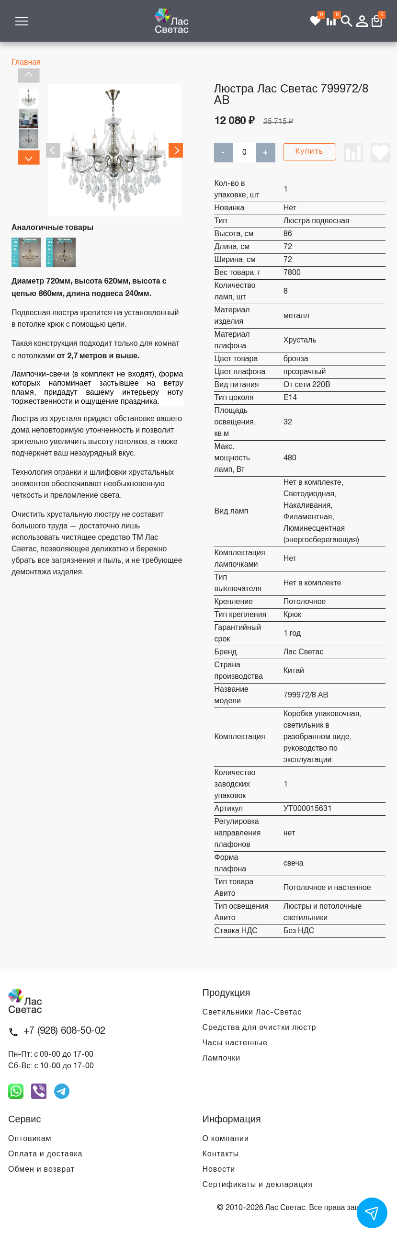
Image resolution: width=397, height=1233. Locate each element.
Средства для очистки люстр (260, 1028)
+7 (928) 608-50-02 (64, 1031)
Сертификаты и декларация (258, 1185)
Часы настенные (235, 1043)
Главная (26, 62)
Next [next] (28, 157)
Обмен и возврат (41, 1169)
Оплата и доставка (45, 1154)
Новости (219, 1169)
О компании (226, 1139)
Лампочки (222, 1058)
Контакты (221, 1154)
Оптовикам (29, 1139)
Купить (309, 151)
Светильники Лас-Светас (252, 1012)
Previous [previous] (28, 75)
